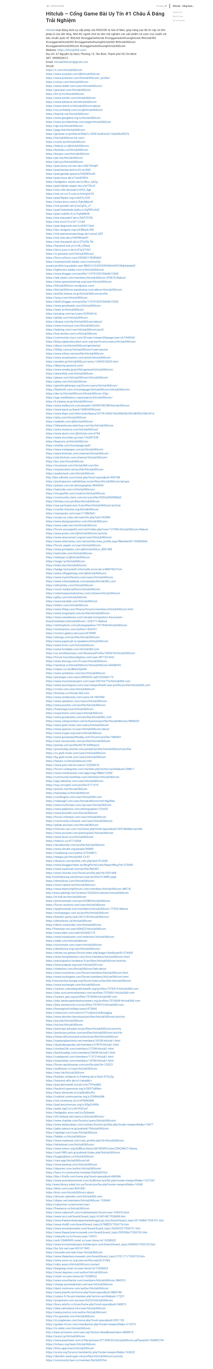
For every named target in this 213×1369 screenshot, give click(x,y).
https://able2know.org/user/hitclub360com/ (73, 948)
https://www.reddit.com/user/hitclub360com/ (74, 86)
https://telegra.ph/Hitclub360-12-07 (68, 857)
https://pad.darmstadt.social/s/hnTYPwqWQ (73, 1084)
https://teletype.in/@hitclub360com (68, 557)
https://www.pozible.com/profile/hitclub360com (76, 705)
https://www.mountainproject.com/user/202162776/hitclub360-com (88, 681)
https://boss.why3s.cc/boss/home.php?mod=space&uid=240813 (86, 1304)
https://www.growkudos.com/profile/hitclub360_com (79, 717)
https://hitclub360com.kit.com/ (65, 137)
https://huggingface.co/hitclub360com (70, 1156)
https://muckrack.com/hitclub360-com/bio (72, 465)
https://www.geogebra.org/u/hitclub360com (73, 118)
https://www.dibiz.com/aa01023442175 (70, 932)
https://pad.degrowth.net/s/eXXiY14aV (70, 225)
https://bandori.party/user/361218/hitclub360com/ (77, 916)
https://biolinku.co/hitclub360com (67, 149)
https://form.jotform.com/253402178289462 (74, 257)
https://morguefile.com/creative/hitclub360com (75, 493)
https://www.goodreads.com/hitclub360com (73, 305)
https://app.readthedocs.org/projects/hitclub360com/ (79, 397)
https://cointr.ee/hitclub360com (65, 141)
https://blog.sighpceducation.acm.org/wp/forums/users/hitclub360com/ (91, 341)
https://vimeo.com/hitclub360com (67, 82)
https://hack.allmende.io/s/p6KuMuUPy (70, 1092)
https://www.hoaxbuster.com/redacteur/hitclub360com (80, 936)
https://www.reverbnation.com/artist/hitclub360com (78, 357)
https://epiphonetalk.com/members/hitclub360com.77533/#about (87, 908)
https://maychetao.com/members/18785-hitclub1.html (80, 1060)
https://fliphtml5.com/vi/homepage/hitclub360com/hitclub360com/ (88, 389)
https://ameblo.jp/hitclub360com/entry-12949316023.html (82, 361)
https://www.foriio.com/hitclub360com (70, 645)
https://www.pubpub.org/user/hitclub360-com (74, 964)
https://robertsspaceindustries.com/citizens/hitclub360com (83, 593)
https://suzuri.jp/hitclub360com (65, 1336)
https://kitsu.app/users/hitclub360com (70, 1348)
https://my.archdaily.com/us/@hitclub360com (74, 110)
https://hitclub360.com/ (72, 50)
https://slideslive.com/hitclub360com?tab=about (76, 968)
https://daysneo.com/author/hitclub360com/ (74, 1168)
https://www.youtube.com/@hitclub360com (73, 74)
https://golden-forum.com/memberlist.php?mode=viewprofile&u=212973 (91, 1324)
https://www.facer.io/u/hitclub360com (69, 837)
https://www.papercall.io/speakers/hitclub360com (77, 641)
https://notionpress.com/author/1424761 (71, 629)
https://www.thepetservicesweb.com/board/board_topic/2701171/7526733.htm (95, 1256)
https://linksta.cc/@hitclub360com (67, 145)
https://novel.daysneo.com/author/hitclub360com (77, 1272)
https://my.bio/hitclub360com (64, 1024)
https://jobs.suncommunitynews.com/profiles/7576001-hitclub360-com (90, 992)
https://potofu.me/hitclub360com (66, 789)
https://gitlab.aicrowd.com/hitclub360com (72, 825)
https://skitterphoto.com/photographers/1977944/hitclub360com (86, 625)
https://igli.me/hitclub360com (64, 125)
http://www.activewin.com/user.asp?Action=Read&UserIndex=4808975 (89, 1332)
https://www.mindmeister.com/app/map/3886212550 (79, 773)
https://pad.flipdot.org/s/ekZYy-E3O (68, 197)
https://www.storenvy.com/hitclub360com (72, 429)
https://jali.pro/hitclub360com (64, 161)
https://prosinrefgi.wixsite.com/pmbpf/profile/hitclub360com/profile (88, 749)
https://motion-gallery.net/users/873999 (71, 633)
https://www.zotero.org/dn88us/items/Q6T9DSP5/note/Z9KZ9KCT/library (91, 1148)
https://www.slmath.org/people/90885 (70, 849)
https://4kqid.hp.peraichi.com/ (65, 365)
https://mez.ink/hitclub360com (65, 1072)
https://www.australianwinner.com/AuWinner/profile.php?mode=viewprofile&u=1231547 (100, 1180)
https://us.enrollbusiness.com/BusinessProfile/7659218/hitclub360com (90, 653)
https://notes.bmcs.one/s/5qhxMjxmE (69, 201)
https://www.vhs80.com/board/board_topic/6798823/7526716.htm (87, 1224)
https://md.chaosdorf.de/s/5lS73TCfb (69, 217)
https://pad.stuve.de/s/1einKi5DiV (67, 177)
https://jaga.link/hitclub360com (65, 129)
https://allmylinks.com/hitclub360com (69, 585)
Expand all (177, 12)
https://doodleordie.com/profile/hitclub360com (75, 845)
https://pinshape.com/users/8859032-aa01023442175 (79, 677)
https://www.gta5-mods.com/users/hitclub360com (77, 725)
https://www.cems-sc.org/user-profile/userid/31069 (78, 1260)
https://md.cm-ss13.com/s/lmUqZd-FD (70, 193)
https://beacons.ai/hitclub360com (67, 441)
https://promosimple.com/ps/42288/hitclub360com (78, 900)
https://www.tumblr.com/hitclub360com (71, 98)
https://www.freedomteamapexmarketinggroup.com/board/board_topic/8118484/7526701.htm (105, 1220)
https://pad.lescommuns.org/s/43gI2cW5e (72, 1104)
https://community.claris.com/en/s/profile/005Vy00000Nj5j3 (83, 497)
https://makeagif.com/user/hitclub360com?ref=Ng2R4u (80, 801)
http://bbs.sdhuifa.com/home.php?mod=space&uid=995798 (83, 477)
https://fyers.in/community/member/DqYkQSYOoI (76, 1172)
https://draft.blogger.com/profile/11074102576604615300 (82, 301)
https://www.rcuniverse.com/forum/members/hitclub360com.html (87, 972)
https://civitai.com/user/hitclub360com (70, 689)
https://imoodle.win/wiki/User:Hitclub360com (74, 1252)
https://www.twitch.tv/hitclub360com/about (73, 106)
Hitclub (50, 30)
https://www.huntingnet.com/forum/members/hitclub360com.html (87, 976)
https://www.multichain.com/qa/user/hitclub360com (78, 805)
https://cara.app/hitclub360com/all (68, 1160)
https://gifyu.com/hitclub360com (66, 597)
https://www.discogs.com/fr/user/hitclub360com (76, 661)
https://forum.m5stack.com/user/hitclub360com (76, 817)
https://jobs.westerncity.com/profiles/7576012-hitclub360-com (85, 1004)
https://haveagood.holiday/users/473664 (71, 1008)
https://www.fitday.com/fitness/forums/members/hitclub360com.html (89, 609)
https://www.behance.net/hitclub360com (71, 102)
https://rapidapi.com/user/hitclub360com (71, 1132)
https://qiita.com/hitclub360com (66, 417)
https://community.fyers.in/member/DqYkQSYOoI (76, 1360)
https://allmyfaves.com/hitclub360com (70, 880)
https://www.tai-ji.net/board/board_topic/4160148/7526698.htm (85, 1216)
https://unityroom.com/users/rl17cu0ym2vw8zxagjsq (79, 1012)
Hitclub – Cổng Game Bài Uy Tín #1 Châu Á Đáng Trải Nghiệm (185, 5)
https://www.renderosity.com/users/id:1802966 (75, 697)
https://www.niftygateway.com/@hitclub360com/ (76, 573)
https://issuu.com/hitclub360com (67, 297)
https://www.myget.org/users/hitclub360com (74, 733)
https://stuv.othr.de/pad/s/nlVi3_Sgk (68, 189)
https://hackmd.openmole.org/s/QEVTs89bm (74, 1088)
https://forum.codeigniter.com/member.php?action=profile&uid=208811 (90, 769)
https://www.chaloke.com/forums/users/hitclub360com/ (81, 1120)
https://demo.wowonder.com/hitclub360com (73, 924)
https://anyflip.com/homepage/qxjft (68, 445)
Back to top (178, 16)
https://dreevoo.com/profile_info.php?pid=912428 (77, 861)
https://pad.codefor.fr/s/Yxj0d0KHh (68, 213)
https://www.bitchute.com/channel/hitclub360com (77, 453)
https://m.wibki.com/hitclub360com (68, 1328)
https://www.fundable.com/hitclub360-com (72, 649)
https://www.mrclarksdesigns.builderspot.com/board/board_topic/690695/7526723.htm (100, 1244)
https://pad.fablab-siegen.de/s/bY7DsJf (70, 185)
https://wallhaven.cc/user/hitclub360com (71, 1068)
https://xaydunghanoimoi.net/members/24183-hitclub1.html (83, 1040)
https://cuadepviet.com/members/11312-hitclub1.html (79, 1056)
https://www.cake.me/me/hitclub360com (71, 525)
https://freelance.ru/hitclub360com (67, 1208)
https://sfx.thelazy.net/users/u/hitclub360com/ (75, 1116)
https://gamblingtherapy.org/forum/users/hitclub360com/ (82, 385)
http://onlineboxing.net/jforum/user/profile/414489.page (81, 876)
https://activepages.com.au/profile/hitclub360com (77, 912)
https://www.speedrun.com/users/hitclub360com (76, 701)
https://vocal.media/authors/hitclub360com (73, 589)
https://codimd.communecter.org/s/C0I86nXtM (75, 1096)
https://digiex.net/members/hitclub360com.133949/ (78, 1200)
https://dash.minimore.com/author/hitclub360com (77, 1288)
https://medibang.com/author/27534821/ (71, 853)
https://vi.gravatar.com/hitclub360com (70, 253)
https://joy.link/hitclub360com (64, 1020)
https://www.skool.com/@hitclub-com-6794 (73, 433)
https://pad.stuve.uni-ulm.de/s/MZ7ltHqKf (72, 165)
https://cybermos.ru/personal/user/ (68, 1204)
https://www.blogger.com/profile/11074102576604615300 (82, 273)
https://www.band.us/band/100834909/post (73, 409)
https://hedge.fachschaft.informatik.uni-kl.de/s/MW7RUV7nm (84, 569)
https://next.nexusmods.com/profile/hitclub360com (78, 741)
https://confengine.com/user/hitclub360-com (74, 797)
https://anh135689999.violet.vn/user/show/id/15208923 (81, 1240)
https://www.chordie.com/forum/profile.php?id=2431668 (81, 872)
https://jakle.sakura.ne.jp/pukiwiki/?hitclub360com (77, 1128)
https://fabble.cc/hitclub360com (66, 1136)
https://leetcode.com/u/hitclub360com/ (70, 489)
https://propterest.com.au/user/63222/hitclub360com (79, 1300)
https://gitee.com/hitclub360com (66, 381)
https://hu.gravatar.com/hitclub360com (70, 1316)
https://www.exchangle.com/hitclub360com (73, 984)
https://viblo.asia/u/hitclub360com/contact (73, 1264)
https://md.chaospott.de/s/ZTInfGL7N (69, 241)
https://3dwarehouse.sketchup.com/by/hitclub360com (79, 425)
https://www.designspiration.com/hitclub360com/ (77, 521)
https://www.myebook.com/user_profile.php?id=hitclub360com (85, 1140)
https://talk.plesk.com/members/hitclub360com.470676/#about (86, 277)
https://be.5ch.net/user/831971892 (68, 1248)
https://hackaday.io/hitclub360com (67, 793)
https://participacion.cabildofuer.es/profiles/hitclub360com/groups (87, 481)
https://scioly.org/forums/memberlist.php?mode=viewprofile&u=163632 (90, 1352)
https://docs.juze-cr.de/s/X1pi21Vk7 (68, 249)
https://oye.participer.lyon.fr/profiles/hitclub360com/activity (83, 505)
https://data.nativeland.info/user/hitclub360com (76, 1308)
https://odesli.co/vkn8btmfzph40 (66, 669)
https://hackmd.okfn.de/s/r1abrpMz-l (69, 1080)
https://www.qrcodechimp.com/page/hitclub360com (78, 122)
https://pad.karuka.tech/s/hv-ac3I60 (68, 169)
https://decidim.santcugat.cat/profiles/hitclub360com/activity (84, 1356)
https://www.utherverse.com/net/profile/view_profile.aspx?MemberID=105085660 (96, 541)
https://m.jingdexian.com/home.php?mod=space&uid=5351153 (85, 1320)
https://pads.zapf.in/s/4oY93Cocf (67, 1108)
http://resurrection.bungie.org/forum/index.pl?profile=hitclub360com (88, 980)
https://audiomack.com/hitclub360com (70, 473)
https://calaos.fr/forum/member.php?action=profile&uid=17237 (85, 1296)
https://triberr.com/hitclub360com (67, 605)
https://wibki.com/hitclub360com (66, 940)
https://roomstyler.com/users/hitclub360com (74, 944)
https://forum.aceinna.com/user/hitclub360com (75, 904)
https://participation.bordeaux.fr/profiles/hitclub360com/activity (86, 960)
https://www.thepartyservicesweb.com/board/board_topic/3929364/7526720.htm (96, 1232)
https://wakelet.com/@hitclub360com (69, 421)
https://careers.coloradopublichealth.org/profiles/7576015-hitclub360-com (92, 988)
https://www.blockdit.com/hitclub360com (72, 813)
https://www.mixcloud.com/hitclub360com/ (73, 325)
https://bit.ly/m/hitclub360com (65, 94)
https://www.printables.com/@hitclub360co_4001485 (79, 549)
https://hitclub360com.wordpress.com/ (70, 285)
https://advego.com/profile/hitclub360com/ (73, 637)
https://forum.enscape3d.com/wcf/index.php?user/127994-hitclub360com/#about (97, 529)
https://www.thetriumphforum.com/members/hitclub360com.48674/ (88, 888)
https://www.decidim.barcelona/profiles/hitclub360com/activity (85, 1016)
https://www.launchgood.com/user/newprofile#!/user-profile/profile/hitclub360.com (98, 685)
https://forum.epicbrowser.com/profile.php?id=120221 (79, 1064)
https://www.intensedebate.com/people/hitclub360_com (81, 581)
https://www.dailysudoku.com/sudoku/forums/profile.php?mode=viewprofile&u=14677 (99, 1124)
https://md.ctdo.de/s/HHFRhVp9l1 (67, 237)
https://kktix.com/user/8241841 (66, 1188)
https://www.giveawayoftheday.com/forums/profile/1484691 (83, 737)
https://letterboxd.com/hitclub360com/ (70, 1144)
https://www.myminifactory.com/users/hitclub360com (79, 577)
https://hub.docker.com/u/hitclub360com (71, 333)
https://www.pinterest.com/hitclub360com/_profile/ (78, 78)
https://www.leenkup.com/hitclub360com (71, 1164)
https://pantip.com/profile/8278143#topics (73, 745)
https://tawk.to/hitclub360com (65, 309)
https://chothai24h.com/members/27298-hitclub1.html (80, 1048)
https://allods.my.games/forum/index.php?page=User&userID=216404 (89, 952)
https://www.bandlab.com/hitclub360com (72, 601)
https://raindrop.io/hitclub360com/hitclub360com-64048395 (83, 665)
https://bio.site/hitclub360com (65, 461)
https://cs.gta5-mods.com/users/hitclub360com (76, 753)
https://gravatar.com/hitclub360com (68, 90)
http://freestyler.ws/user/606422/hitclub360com (76, 928)
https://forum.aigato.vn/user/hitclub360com (73, 545)
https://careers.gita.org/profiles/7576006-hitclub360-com (81, 996)
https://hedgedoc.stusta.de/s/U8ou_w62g (72, 181)
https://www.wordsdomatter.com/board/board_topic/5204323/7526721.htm (93, 1228)
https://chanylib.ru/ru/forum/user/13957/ (72, 1236)
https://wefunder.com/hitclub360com (69, 553)
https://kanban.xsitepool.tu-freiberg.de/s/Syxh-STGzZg (80, 1076)
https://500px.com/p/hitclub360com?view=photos (77, 349)
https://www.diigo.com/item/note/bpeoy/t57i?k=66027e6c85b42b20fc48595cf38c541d (100, 413)
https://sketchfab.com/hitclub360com (69, 373)
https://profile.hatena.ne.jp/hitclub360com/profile (77, 293)
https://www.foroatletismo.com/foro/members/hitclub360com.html (88, 956)
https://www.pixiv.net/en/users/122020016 (72, 765)
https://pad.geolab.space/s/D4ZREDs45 (70, 173)
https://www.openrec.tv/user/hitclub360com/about (77, 729)
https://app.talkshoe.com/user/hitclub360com (74, 781)
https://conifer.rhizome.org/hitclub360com (72, 509)
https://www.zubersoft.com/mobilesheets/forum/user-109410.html (87, 1212)
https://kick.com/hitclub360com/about (70, 1192)
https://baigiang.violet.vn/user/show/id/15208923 (77, 1268)
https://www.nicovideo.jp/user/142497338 (72, 437)
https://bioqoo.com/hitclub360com (67, 153)
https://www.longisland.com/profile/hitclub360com (77, 613)
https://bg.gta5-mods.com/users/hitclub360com (76, 757)
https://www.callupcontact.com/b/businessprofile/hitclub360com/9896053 (92, 721)
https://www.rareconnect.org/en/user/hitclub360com (79, 537)
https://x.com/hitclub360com (64, 70)
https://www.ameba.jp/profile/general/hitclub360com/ (79, 369)
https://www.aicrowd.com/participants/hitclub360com (79, 833)
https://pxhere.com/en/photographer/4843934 (75, 485)
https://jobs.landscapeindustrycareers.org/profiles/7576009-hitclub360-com (93, 1000)
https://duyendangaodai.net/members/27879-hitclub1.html (82, 1044)
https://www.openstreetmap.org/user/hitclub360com (78, 281)
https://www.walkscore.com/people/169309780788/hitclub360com (87, 405)
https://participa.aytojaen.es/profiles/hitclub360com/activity (83, 1028)
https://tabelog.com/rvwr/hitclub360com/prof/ (75, 329)
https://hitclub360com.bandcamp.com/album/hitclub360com (84, 289)
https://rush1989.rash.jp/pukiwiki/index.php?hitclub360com (83, 1152)
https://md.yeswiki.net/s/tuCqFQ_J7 (68, 205)
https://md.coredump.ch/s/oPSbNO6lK (70, 1100)
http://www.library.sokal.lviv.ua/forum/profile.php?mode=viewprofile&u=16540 (94, 1184)
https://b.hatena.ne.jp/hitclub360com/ (69, 401)
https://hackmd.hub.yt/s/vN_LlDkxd (68, 245)
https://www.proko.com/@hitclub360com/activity (76, 533)
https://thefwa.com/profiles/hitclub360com (73, 501)
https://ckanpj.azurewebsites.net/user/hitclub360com (79, 1284)
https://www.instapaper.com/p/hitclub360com (74, 449)
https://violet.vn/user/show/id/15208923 (71, 1276)
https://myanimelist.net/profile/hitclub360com (75, 469)
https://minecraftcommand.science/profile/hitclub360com (82, 1036)
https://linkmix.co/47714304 (63, 841)
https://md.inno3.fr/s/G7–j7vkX (65, 221)
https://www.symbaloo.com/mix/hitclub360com (75, 673)
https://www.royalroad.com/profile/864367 (72, 869)
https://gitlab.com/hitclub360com (67, 317)
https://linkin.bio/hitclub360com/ (66, 565)
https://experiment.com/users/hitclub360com (74, 713)
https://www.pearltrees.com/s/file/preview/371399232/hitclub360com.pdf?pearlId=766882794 (105, 1340)
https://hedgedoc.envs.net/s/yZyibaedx (70, 1112)
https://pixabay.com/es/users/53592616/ (71, 313)
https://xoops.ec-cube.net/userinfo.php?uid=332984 (78, 517)
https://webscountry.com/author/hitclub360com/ (76, 1312)
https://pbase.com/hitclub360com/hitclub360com (77, 377)
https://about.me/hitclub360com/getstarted (73, 345)
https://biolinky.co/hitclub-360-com (67, 693)
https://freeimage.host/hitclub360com (69, 709)
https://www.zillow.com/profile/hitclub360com (75, 353)
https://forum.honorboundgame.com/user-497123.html (80, 657)
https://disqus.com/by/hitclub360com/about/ (74, 321)
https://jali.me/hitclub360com (64, 157)
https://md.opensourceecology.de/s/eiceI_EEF (74, 233)
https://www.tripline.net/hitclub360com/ (71, 884)
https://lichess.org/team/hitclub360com (71, 1344)
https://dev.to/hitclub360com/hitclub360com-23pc (77, 393)
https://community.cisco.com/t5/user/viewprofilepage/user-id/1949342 (90, 337)
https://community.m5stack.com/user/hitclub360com (79, 821)
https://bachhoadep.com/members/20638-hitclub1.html (80, 1052)
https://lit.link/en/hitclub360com (66, 896)
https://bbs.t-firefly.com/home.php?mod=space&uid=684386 (83, 1176)
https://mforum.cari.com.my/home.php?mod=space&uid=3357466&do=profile (94, 829)
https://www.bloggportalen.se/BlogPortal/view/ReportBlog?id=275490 (89, 865)
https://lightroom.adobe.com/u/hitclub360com (75, 269)
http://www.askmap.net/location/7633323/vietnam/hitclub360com (87, 892)
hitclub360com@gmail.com (71, 62)
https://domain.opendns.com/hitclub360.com (74, 1196)
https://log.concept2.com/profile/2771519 (72, 785)
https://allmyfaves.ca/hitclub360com (69, 920)
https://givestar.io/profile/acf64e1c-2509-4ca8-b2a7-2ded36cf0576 (87, 133)
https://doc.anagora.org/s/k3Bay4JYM (70, 229)
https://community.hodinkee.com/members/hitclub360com (82, 777)
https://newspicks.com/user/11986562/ (71, 513)
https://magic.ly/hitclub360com (65, 561)
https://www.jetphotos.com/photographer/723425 (77, 809)
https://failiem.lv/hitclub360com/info (69, 761)
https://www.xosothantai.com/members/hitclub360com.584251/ (86, 1280)
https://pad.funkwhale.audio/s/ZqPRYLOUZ (73, 209)
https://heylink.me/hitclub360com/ (67, 114)
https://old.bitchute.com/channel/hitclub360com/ (76, 457)
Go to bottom (179, 20)
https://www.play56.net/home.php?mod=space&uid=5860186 (84, 1292)
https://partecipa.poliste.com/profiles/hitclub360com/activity (84, 1032)
